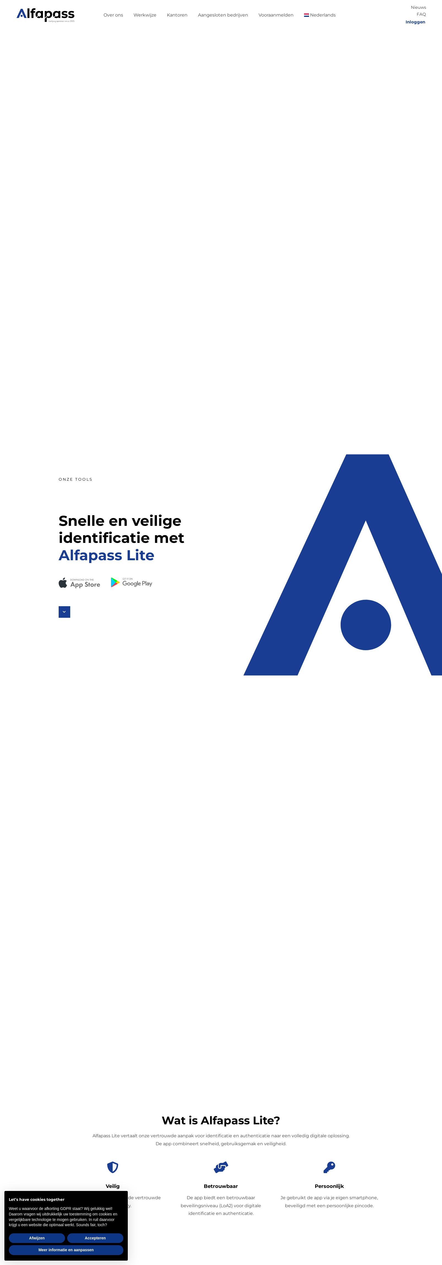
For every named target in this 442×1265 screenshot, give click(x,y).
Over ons (113, 15)
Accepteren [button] (95, 1238)
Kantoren (177, 15)
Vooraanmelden (276, 15)
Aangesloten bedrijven (223, 15)
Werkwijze (145, 15)
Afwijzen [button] (37, 1238)
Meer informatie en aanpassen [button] (66, 1250)
